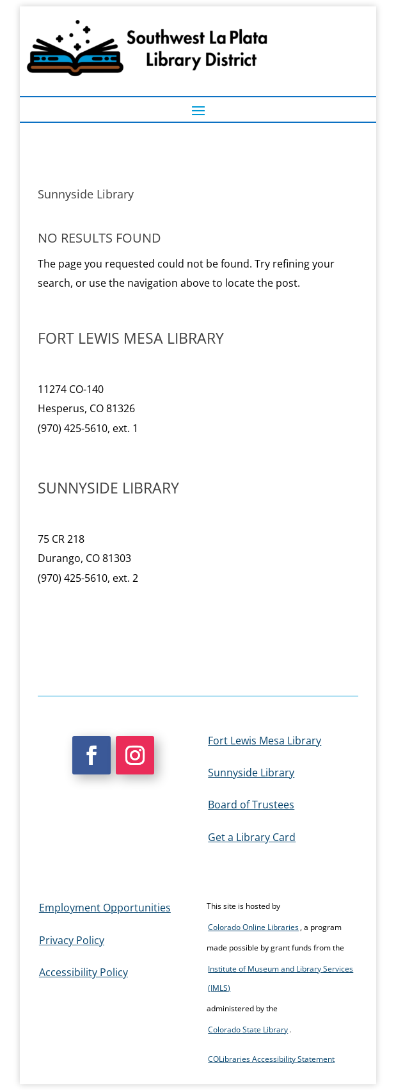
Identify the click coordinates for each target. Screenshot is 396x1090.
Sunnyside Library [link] (251, 772)
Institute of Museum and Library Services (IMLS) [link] (280, 978)
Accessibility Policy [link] (83, 972)
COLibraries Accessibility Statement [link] (271, 1059)
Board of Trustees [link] (251, 804)
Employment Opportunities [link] (105, 908)
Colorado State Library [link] (248, 1029)
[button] (198, 110)
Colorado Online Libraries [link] (253, 927)
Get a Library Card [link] (252, 837)
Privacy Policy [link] (71, 940)
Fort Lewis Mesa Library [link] (264, 740)
